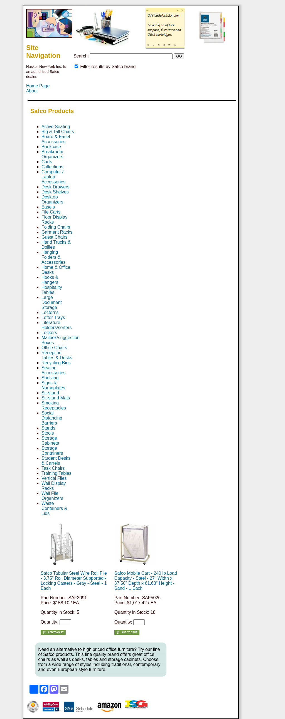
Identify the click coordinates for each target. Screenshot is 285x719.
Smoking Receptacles (53, 405)
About (32, 90)
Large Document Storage (51, 302)
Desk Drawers (55, 186)
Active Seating (55, 126)
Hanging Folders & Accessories (53, 257)
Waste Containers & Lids (54, 508)
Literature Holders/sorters (56, 325)
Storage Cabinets (50, 440)
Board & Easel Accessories (55, 139)
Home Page (38, 85)
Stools (47, 433)
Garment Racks (56, 232)
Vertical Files (54, 478)
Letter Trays (53, 317)
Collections (52, 166)
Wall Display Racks (53, 486)
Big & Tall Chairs (57, 131)
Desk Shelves (55, 192)
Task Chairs (53, 468)
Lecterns (49, 312)
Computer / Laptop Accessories (53, 176)
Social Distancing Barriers (51, 418)
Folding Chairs (55, 227)
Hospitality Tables (51, 290)
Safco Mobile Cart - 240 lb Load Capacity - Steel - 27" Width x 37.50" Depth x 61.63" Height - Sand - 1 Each (145, 581)
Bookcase (51, 146)
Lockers (49, 332)
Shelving (49, 377)
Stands (48, 428)
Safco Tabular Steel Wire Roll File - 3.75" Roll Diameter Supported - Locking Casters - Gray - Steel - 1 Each (74, 581)
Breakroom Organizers (52, 154)
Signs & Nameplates (53, 385)
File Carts (50, 212)
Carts (46, 161)
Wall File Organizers (52, 496)
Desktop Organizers (52, 199)
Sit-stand (50, 392)
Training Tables (56, 473)
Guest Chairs (54, 237)
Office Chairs (54, 347)
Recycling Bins (56, 362)
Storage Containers (52, 451)
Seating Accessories (53, 370)
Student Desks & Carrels (55, 461)
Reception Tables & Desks (56, 355)
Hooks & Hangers (49, 280)
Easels (48, 207)
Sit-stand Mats (55, 398)
